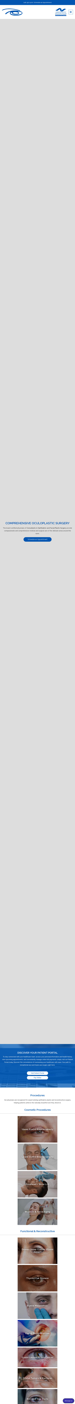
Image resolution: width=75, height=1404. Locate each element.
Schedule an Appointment (43, 2)
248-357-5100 (28, 2)
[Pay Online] (37, 1078)
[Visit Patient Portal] (37, 1073)
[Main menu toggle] (70, 12)
